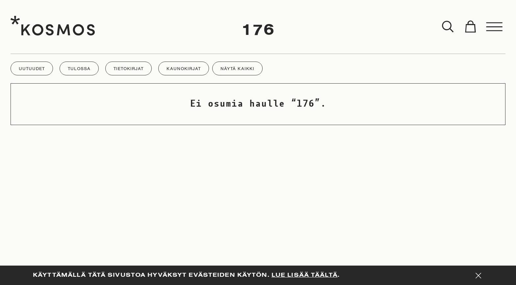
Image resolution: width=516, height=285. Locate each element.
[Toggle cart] (470, 27)
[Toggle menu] (494, 27)
